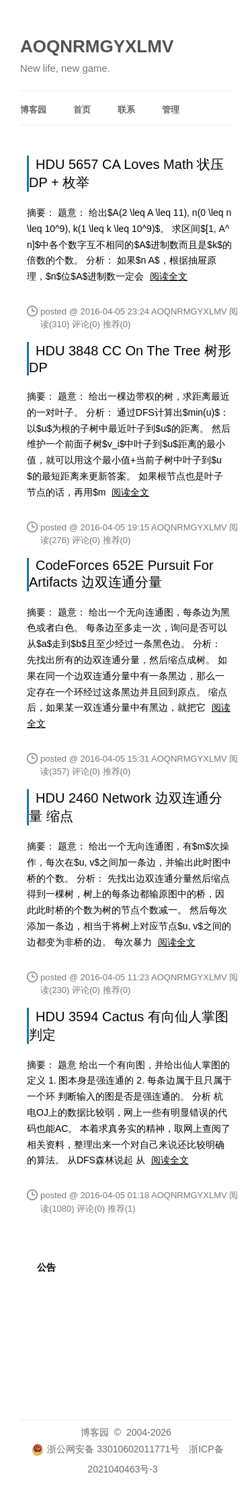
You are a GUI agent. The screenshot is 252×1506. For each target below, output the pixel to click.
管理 (170, 110)
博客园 (33, 110)
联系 (126, 110)
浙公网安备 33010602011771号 (105, 1449)
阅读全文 (168, 276)
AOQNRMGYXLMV (96, 46)
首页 (82, 110)
